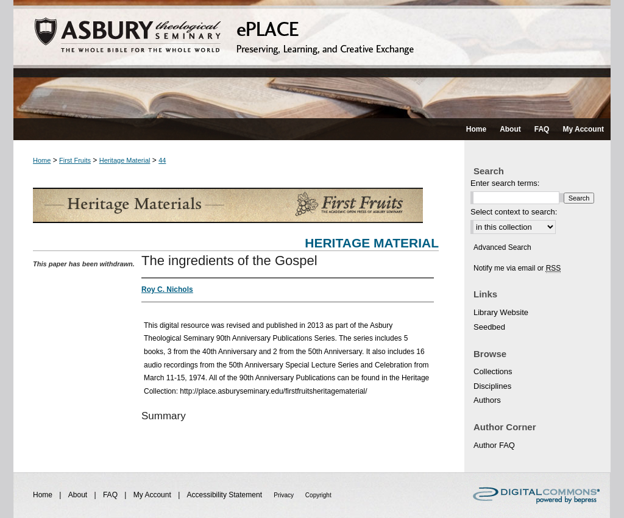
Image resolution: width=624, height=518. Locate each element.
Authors (487, 400)
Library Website (500, 312)
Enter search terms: (504, 183)
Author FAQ (494, 445)
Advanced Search (502, 247)
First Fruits (75, 160)
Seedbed (489, 327)
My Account (153, 495)
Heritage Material (125, 160)
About (79, 495)
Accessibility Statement (225, 495)
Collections (492, 371)
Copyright (318, 495)
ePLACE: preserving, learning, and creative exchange (312, 59)
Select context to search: (513, 211)
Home (42, 160)
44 (162, 160)
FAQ (111, 495)
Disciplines (492, 386)
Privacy (285, 495)
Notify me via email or (517, 268)
